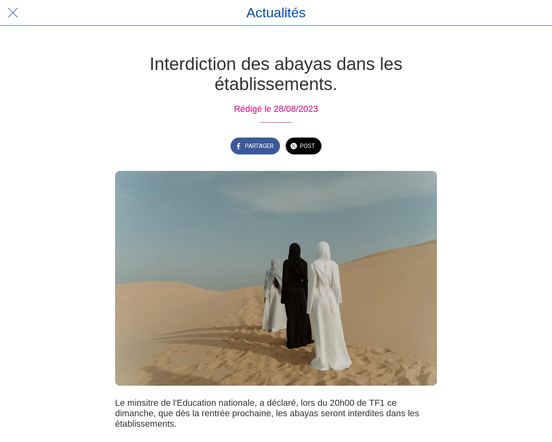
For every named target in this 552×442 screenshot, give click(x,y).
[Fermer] (13, 13)
